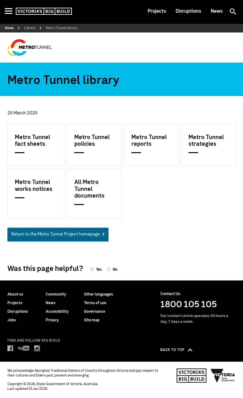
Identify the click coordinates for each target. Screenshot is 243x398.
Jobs (11, 320)
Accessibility (57, 311)
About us (15, 294)
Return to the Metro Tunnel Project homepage (55, 234)
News (217, 11)
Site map (92, 320)
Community (56, 294)
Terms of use (95, 303)
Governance (94, 311)
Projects (157, 11)
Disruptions (188, 11)
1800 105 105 (188, 304)
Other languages (98, 294)
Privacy (52, 320)
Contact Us (170, 294)
